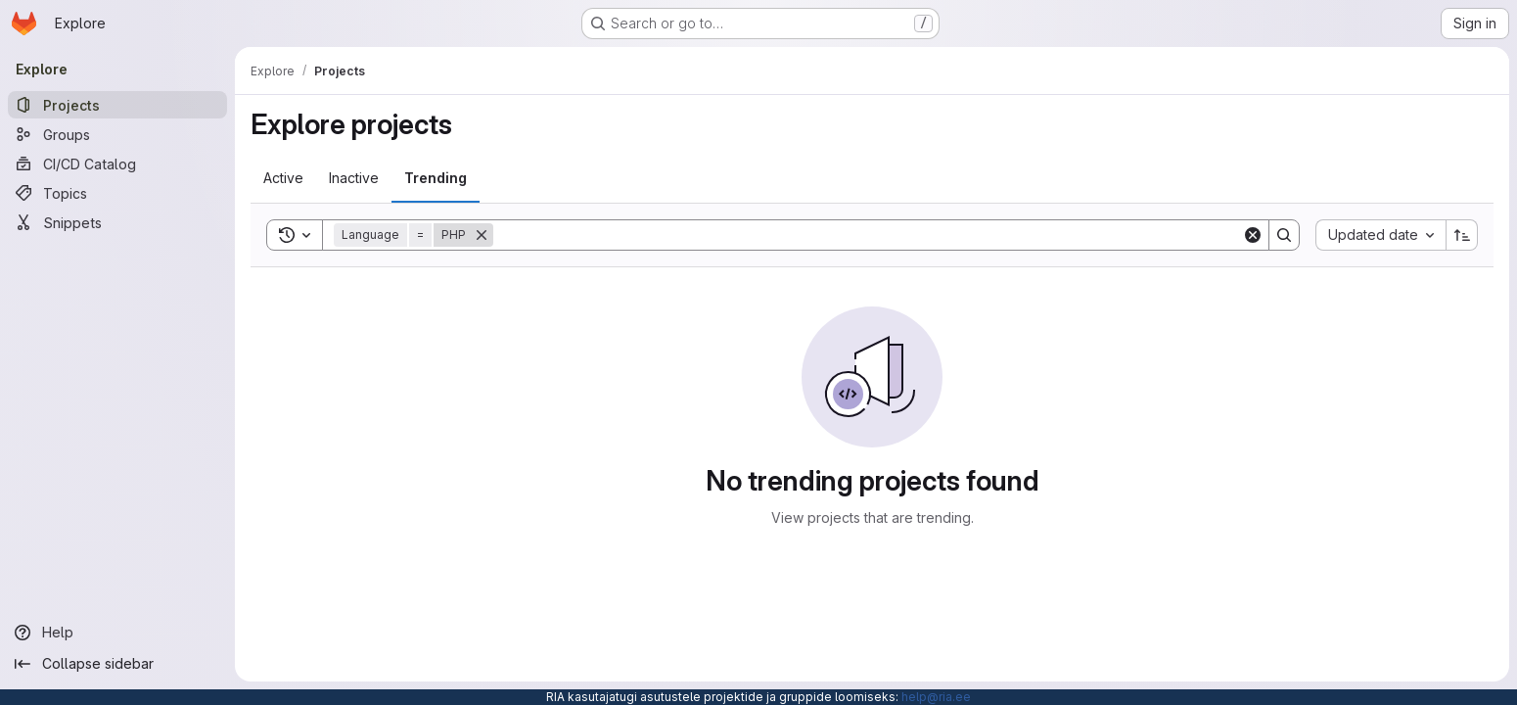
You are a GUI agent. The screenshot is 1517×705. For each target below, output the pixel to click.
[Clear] (1252, 235)
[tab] (283, 178)
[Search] (867, 235)
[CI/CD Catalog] (117, 163)
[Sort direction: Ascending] (1462, 235)
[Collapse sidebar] (117, 664)
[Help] (117, 632)
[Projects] (117, 104)
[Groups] (117, 134)
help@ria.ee (936, 696)
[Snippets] (117, 222)
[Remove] (481, 235)
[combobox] (1380, 235)
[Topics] (117, 193)
